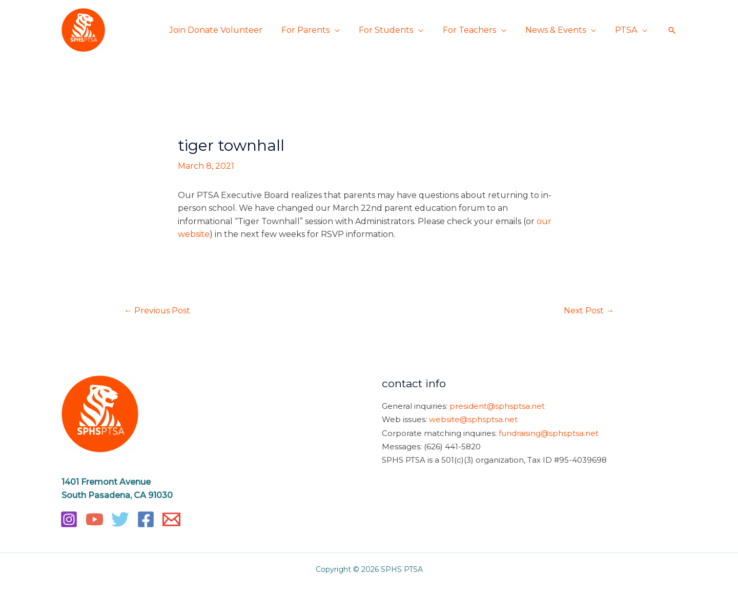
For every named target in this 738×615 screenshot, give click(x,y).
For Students (395, 30)
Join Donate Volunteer (230, 30)
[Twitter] (120, 519)
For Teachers (476, 30)
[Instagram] (68, 519)
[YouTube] (94, 519)
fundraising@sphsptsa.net (549, 432)
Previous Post (157, 310)
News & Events (559, 30)
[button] (671, 30)
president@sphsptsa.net (497, 406)
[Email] (171, 519)
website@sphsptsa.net (473, 419)
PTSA (628, 30)
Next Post (588, 310)
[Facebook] (145, 519)
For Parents (318, 30)
